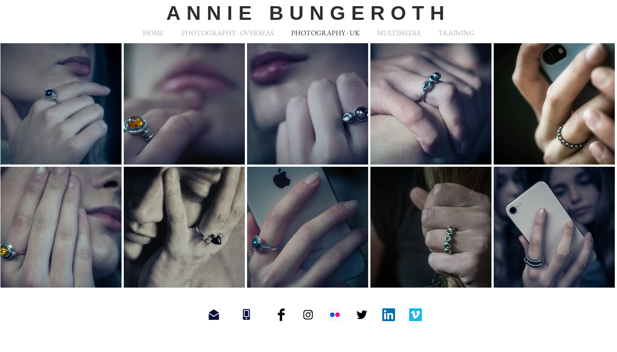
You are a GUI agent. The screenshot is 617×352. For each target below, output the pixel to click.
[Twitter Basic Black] (361, 314)
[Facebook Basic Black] (281, 314)
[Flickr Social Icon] (335, 314)
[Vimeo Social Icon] (415, 314)
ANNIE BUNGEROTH (308, 13)
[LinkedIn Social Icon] (388, 314)
